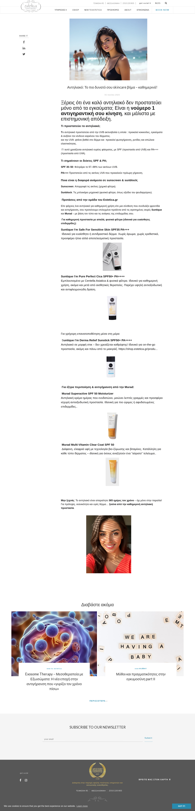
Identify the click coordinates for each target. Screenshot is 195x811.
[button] (66, 582)
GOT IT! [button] (181, 806)
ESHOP (76, 10)
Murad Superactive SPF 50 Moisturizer (87, 393)
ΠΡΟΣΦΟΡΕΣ (113, 10)
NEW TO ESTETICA (93, 10)
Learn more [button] (82, 806)
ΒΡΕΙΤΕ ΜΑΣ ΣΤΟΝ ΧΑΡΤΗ (155, 779)
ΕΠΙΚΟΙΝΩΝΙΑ (143, 10)
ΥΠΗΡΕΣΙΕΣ (61, 10)
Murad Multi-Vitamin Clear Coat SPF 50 (88, 444)
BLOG (157, 3)
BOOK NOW (162, 10)
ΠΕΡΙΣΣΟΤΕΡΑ (97, 701)
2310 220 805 (128, 3)
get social (144, 3)
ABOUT (127, 10)
